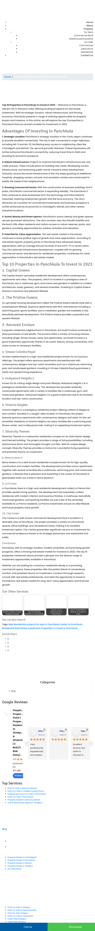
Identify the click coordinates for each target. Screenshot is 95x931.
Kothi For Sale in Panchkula (20, 796)
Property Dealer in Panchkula (21, 860)
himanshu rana (41, 731)
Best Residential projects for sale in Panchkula (34, 624)
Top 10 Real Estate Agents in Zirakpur (25, 802)
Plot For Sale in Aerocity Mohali (22, 788)
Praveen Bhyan (63, 731)
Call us (23, 927)
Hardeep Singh (84, 731)
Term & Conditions (50, 841)
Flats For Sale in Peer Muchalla (22, 910)
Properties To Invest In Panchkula (59, 628)
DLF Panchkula (14, 868)
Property (88, 28)
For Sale (88, 42)
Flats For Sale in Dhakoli (19, 907)
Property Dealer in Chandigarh (22, 857)
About (89, 25)
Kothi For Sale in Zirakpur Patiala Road (26, 791)
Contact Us (87, 55)
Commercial (86, 45)
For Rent (88, 32)
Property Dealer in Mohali (19, 863)
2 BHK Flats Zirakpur (17, 918)
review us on (22, 775)
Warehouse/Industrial (81, 38)
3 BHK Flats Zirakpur (17, 921)
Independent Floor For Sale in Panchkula (27, 794)
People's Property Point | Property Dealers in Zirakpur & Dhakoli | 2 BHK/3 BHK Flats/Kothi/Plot (23, 733)
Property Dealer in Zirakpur (20, 866)
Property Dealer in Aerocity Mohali (24, 799)
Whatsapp (71, 927)
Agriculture (87, 48)
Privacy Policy (50, 846)
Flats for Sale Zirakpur (18, 913)
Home (89, 22)
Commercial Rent (83, 35)
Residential (87, 52)
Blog (13, 691)
